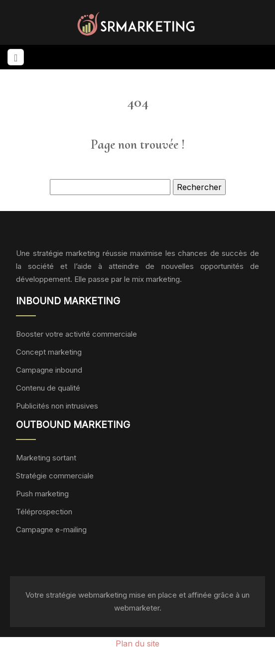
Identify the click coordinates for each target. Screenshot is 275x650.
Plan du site (137, 644)
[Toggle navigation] (15, 57)
